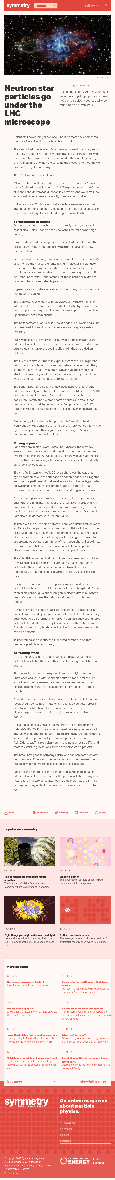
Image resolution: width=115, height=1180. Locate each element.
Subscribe (67, 1123)
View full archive (93, 1081)
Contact (66, 1129)
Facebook (40, 812)
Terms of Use (11, 1173)
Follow (90, 5)
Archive (66, 1141)
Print (11, 812)
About (64, 1135)
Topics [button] (47, 6)
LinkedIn (81, 812)
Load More (14, 1081)
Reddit (100, 812)
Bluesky (61, 812)
